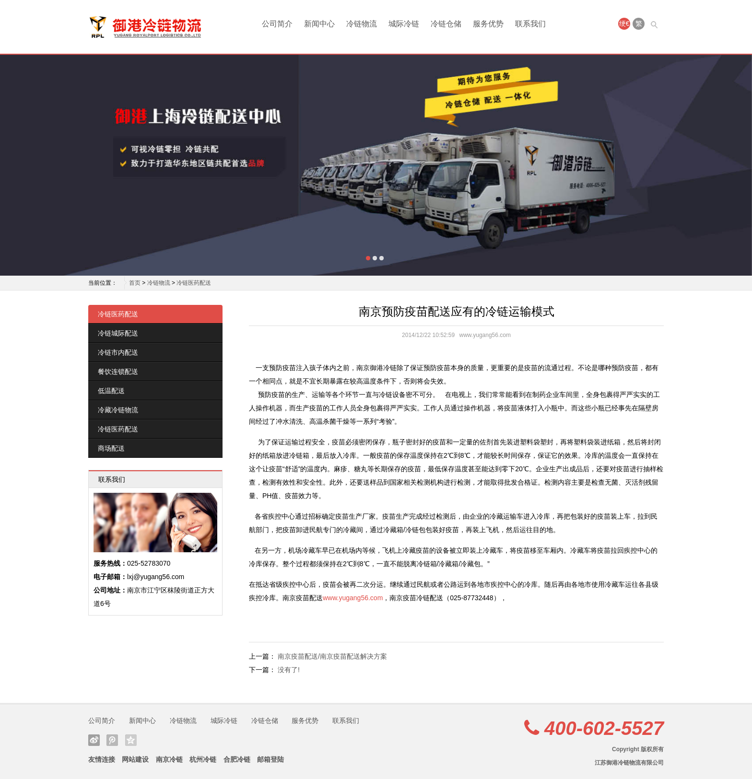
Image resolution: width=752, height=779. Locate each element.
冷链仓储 (446, 24)
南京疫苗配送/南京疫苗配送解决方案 (332, 656)
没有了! (289, 670)
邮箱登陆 (270, 759)
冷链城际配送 (118, 333)
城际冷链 (403, 24)
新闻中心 (319, 24)
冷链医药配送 (193, 282)
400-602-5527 (604, 728)
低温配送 (111, 391)
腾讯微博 (112, 740)
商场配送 (111, 448)
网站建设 (135, 759)
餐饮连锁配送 (118, 371)
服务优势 (488, 24)
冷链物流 (361, 24)
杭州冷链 (202, 759)
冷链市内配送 (118, 352)
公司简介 (277, 24)
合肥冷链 (236, 759)
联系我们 (530, 24)
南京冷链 (169, 759)
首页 (135, 282)
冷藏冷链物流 (118, 410)
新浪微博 (94, 740)
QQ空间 (131, 740)
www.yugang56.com (353, 598)
